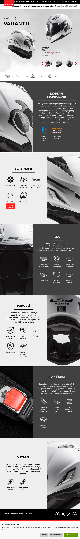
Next (76, 63)
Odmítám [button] (44, 534)
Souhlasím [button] (71, 534)
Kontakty (74, 2)
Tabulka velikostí (10, 206)
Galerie (59, 2)
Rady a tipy (51, 2)
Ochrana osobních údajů (13, 514)
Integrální (16, 6)
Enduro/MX (35, 6)
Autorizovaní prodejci (21, 2)
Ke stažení (65, 2)
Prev (42, 63)
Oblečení (60, 6)
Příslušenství (71, 6)
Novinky (44, 2)
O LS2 (38, 2)
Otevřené (45, 6)
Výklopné (25, 6)
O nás (33, 2)
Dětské (53, 6)
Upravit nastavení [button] (55, 534)
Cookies (30, 514)
